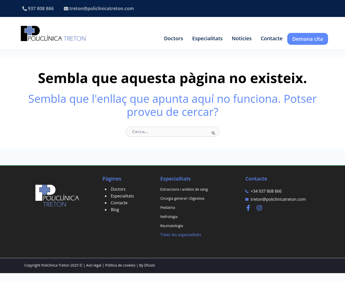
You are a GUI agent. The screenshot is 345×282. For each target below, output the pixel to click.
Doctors (118, 198)
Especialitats (122, 205)
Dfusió (149, 274)
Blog (115, 218)
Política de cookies (120, 274)
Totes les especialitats (180, 243)
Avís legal (93, 274)
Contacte (119, 211)
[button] (173, 38)
